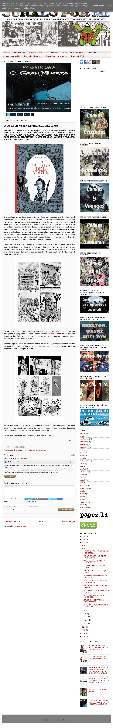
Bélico (81, 436)
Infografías (83, 480)
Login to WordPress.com (41, 499)
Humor (81, 477)
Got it (108, 6)
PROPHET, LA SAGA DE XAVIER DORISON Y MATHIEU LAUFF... (95, 576)
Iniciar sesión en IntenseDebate (29, 499)
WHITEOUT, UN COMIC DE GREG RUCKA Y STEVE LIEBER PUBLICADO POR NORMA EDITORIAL (98, 648)
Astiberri (12, 450)
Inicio (41, 521)
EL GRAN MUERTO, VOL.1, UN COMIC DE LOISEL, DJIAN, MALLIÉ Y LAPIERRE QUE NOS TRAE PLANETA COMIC (99, 702)
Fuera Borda (83, 469)
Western (82, 505)
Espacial (82, 458)
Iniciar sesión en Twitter (52, 499)
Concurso (82, 450)
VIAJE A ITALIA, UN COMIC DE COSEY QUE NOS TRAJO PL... (96, 572)
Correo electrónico (31, 502)
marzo (86, 617)
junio (85, 548)
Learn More (98, 6)
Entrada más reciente (12, 521)
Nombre (6, 502)
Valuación (17, 458)
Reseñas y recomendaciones (14, 52)
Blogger (65, 720)
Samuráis (82, 491)
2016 (83, 627)
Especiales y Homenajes (33, 56)
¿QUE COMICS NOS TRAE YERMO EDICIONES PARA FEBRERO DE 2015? (98, 657)
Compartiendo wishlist (12, 56)
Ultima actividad (24, 458)
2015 (83, 630)
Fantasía (82, 464)
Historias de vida (84, 472)
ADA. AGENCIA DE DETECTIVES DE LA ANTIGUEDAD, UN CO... (94, 601)
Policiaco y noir (84, 486)
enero (86, 623)
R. (74, 440)
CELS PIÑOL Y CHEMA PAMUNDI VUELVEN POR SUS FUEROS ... (96, 591)
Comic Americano (84, 439)
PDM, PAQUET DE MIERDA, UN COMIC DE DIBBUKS (95, 567)
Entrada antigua (68, 521)
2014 (83, 633)
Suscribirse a (18, 509)
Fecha (12, 458)
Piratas (81, 483)
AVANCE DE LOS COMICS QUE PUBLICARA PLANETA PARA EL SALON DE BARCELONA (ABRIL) (99, 680)
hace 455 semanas (18, 462)
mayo (85, 611)
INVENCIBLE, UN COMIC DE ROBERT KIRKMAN (98, 690)
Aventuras (82, 433)
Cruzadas (82, 455)
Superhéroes (83, 497)
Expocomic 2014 (77, 56)
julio (85, 545)
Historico (26, 450)
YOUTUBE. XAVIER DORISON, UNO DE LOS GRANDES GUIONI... (95, 581)
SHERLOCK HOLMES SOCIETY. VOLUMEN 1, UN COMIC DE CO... (96, 552)
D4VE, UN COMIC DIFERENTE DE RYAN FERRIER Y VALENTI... (96, 586)
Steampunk (83, 494)
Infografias (50, 56)
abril (85, 614)
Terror (81, 499)
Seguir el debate (73, 455)
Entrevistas (55, 52)
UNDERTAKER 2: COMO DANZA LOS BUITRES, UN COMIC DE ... (96, 596)
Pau (70, 440)
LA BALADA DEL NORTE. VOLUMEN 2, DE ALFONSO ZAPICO (95, 557)
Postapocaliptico (84, 488)
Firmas (81, 466)
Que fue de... (63, 56)
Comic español (19, 450)
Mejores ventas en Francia (73, 52)
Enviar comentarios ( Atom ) (18, 526)
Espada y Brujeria (84, 461)
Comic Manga (83, 444)
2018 (83, 539)
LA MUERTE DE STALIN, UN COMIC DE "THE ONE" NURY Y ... (95, 562)
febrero (86, 620)
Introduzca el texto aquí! (39, 491)
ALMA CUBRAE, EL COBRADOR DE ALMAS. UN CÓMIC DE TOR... (96, 606)
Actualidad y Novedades (38, 52)
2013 (83, 636)
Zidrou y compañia (85, 507)
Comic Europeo (84, 442)
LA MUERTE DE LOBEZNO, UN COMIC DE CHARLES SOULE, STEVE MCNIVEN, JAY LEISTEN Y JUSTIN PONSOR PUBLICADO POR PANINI (99, 670)
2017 (83, 542)
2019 (83, 536)
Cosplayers (82, 453)
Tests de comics (93, 52)
